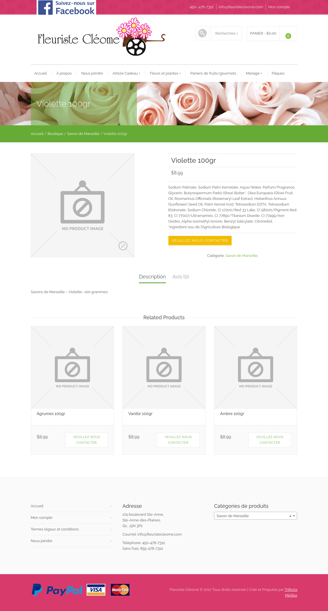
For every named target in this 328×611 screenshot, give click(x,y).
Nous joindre (92, 73)
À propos (64, 73)
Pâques (278, 73)
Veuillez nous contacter (200, 240)
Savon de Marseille (83, 134)
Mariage (254, 73)
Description (152, 277)
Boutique (55, 134)
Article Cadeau (126, 73)
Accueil (40, 73)
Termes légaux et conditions (55, 529)
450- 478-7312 (201, 7)
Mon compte (279, 7)
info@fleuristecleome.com (241, 7)
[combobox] (255, 516)
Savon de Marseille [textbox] (254, 516)
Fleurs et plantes (165, 73)
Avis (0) (180, 277)
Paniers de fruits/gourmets (213, 73)
